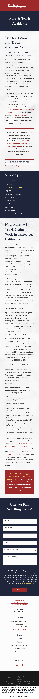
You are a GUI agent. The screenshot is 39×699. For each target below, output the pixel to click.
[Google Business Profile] (17, 665)
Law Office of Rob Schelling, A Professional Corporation (19, 109)
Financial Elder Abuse (19, 645)
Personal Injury (19, 649)
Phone (6, 535)
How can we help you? (12, 557)
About (19, 642)
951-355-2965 (19, 612)
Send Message (19, 590)
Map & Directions (19, 629)
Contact (19, 655)
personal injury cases (20, 115)
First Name (8, 520)
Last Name (8, 528)
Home (19, 639)
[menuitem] (19, 180)
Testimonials (19, 652)
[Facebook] (22, 665)
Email (6, 542)
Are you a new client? (11, 549)
